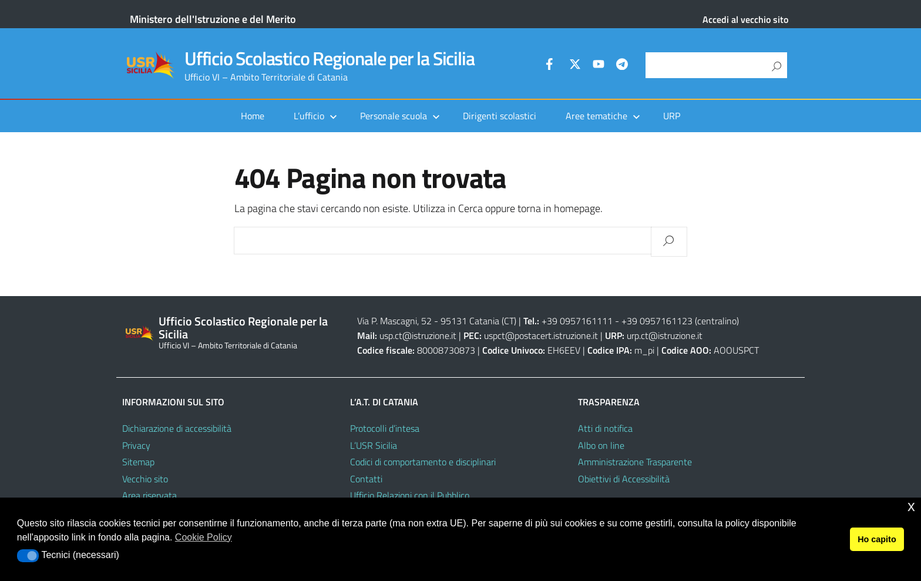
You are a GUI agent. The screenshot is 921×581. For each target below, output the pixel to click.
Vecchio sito (145, 479)
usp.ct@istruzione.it (417, 335)
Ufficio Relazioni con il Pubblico (409, 495)
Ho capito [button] (877, 539)
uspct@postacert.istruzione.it (541, 335)
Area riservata (149, 495)
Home (252, 116)
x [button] (911, 506)
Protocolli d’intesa (384, 428)
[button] (28, 555)
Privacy (136, 445)
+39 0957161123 (657, 321)
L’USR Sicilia (373, 445)
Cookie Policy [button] (203, 537)
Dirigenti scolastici (499, 116)
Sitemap (138, 462)
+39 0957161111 (577, 321)
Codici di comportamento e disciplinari (423, 462)
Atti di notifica (605, 428)
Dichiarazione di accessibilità (176, 428)
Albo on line (601, 445)
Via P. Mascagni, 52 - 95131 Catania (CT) (436, 321)
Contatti (366, 479)
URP (671, 116)
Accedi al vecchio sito (745, 19)
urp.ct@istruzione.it (664, 335)
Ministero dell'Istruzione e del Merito (213, 19)
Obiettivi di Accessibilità (624, 479)
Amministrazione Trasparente (635, 462)
